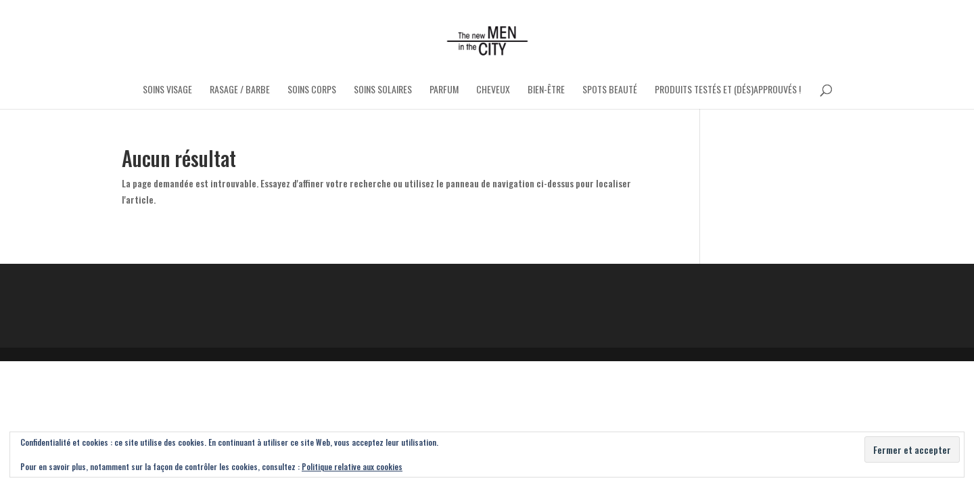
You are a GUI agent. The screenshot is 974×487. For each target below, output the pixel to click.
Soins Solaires (383, 90)
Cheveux (493, 90)
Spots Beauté (609, 90)
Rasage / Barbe (240, 90)
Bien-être (546, 90)
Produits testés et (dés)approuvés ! (728, 90)
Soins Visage (167, 90)
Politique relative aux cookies (352, 466)
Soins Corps (311, 90)
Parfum (444, 90)
